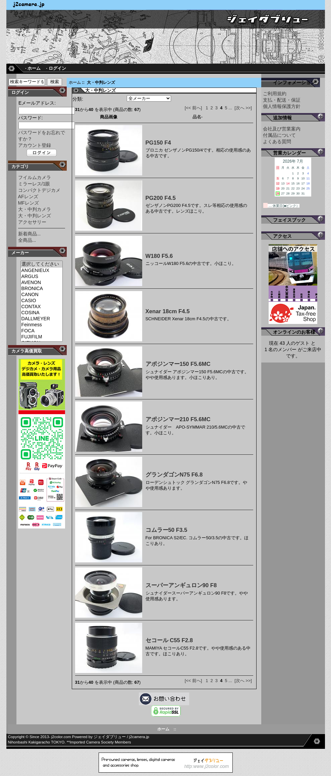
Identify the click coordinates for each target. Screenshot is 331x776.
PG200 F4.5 (161, 198)
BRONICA (41, 289)
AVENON (41, 283)
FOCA (41, 331)
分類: (77, 99)
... (230, 107)
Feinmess (41, 325)
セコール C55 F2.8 (169, 640)
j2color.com (61, 737)
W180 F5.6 (159, 256)
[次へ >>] (243, 107)
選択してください (41, 264)
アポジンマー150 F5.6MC (178, 364)
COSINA (41, 313)
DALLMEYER (41, 319)
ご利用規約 (274, 93)
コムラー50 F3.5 (166, 530)
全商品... (27, 240)
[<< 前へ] (193, 107)
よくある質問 (277, 141)
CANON (41, 295)
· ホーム (33, 68)
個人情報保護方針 (281, 106)
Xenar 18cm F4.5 (168, 311)
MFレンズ (28, 203)
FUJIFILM (41, 337)
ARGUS (41, 277)
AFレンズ (28, 196)
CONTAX (41, 307)
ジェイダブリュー (110, 737)
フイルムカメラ (34, 177)
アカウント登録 (34, 145)
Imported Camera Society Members (100, 742)
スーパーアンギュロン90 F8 (181, 585)
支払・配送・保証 (281, 100)
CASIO (41, 301)
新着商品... (29, 233)
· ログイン (56, 68)
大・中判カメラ (34, 209)
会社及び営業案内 (281, 128)
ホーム (75, 82)
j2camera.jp (139, 737)
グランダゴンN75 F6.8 (174, 475)
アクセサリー (32, 222)
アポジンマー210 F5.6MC (178, 419)
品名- (197, 116)
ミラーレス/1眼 (34, 183)
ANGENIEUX (41, 271)
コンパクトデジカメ (39, 190)
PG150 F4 (158, 143)
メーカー (20, 252)
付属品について (279, 135)
